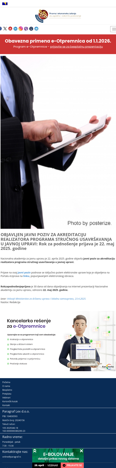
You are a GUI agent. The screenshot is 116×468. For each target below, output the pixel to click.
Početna (6, 382)
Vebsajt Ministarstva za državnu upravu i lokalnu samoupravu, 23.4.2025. (46, 298)
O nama (6, 386)
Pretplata (6, 393)
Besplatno (7, 389)
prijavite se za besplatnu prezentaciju (76, 47)
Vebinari (6, 397)
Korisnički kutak (10, 401)
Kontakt (6, 405)
